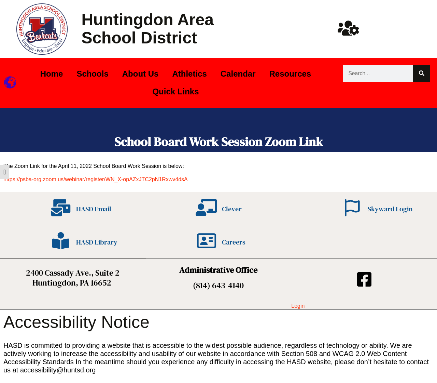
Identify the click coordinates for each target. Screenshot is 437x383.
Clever (232, 209)
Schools (92, 73)
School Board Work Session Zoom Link (218, 141)
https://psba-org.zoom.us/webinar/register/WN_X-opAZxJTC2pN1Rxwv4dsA (95, 179)
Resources (290, 73)
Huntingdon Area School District (147, 29)
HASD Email (93, 209)
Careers (233, 242)
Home (51, 73)
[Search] (421, 73)
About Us (140, 73)
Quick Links (175, 91)
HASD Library (96, 242)
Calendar (238, 73)
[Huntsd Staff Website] (348, 28)
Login (298, 306)
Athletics (189, 73)
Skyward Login (390, 209)
